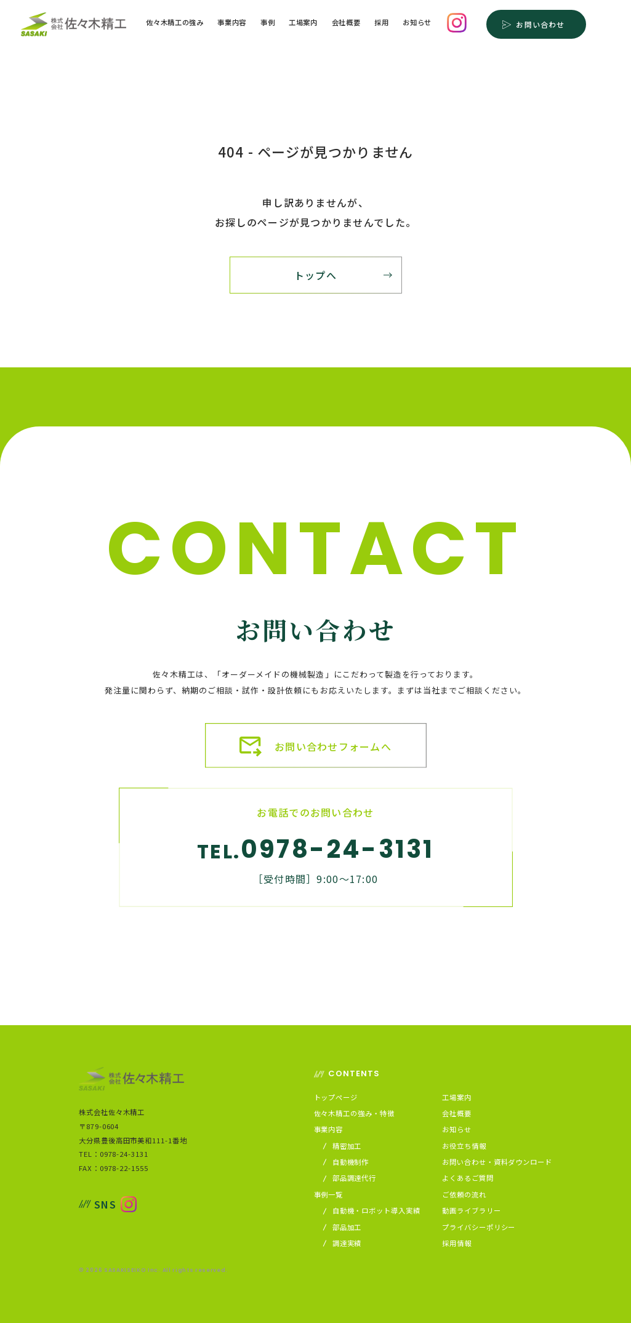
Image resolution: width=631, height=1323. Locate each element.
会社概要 (346, 23)
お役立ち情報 (464, 1146)
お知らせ (417, 23)
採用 (381, 23)
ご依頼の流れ (464, 1194)
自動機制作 (346, 1162)
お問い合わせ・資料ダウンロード (497, 1162)
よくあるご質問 (467, 1178)
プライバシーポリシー (478, 1227)
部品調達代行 (350, 1178)
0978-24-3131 (337, 849)
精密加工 (342, 1146)
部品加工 (342, 1227)
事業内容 (231, 23)
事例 (267, 23)
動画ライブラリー (471, 1210)
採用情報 (457, 1243)
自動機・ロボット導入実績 (372, 1210)
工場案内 (303, 23)
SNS (97, 1204)
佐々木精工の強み (174, 23)
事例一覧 (329, 1194)
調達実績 (342, 1243)
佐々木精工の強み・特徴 (354, 1113)
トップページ (336, 1097)
